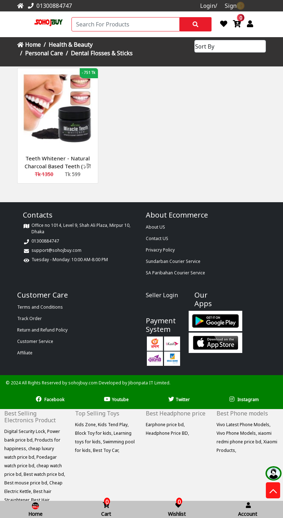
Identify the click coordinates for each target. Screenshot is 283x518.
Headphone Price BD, (167, 433)
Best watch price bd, (44, 474)
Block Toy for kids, (94, 433)
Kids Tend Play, (113, 425)
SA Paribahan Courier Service (175, 273)
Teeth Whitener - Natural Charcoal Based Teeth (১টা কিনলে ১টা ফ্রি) (58, 166)
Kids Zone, (86, 425)
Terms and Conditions (40, 307)
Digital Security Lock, (25, 431)
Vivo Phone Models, (237, 433)
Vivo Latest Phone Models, (243, 425)
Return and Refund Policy (42, 330)
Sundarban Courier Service (173, 261)
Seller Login (162, 295)
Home (29, 45)
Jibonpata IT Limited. (149, 383)
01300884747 (48, 6)
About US (155, 227)
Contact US (157, 238)
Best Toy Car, (106, 450)
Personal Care (44, 53)
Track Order (29, 318)
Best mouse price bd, (26, 483)
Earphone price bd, (165, 425)
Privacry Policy (160, 250)
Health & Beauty (71, 45)
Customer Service (35, 341)
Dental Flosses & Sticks (102, 53)
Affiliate (25, 353)
